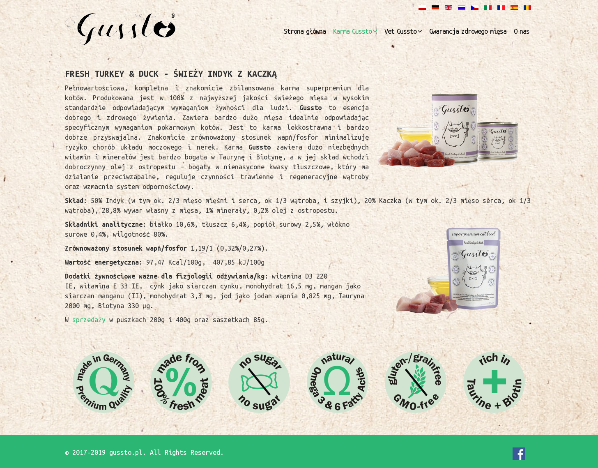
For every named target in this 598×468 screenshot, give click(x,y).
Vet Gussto (400, 31)
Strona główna (305, 31)
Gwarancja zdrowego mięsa (467, 31)
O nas (521, 31)
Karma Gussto (352, 31)
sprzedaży (90, 319)
